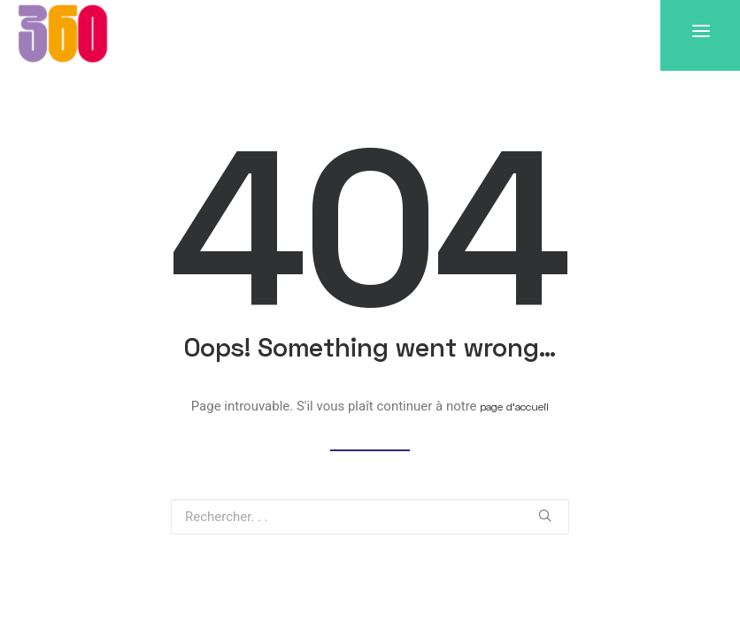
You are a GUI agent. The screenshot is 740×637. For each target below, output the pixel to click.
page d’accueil (514, 406)
